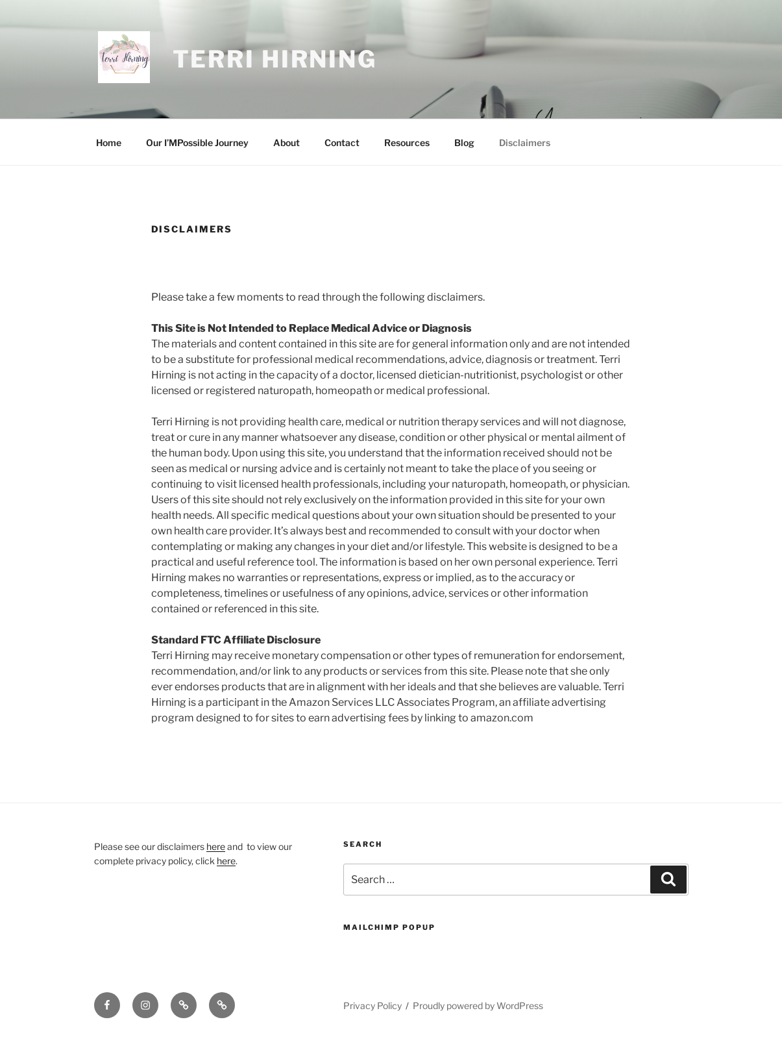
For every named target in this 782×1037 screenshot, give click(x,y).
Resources (407, 142)
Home (108, 142)
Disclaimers (524, 142)
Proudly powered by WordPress (478, 1005)
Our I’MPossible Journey (197, 142)
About (286, 142)
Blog (464, 142)
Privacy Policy (372, 1005)
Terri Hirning (275, 59)
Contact (342, 142)
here (215, 846)
